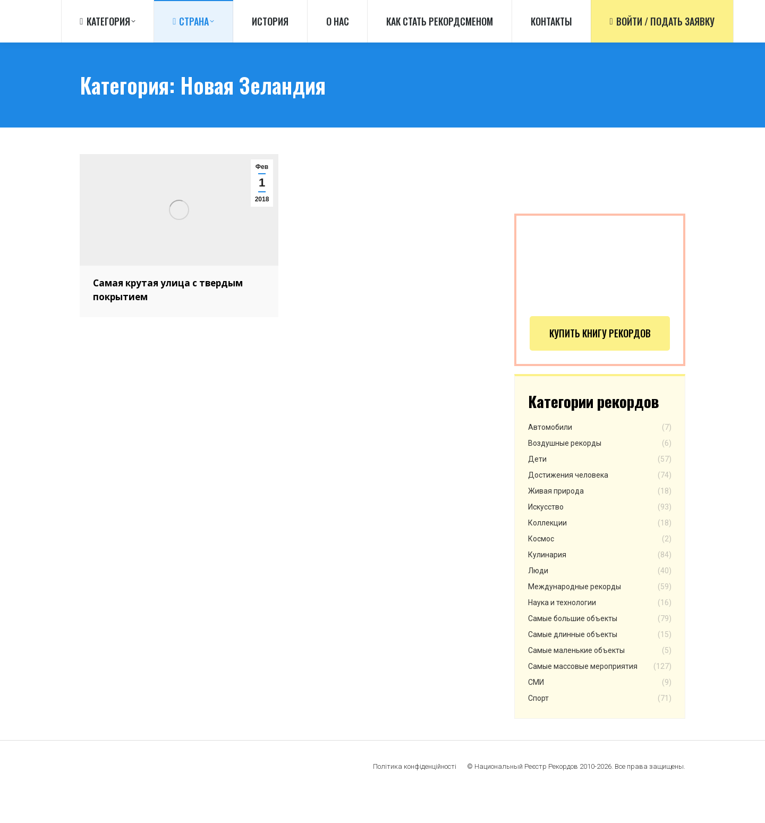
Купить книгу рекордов (600, 363)
